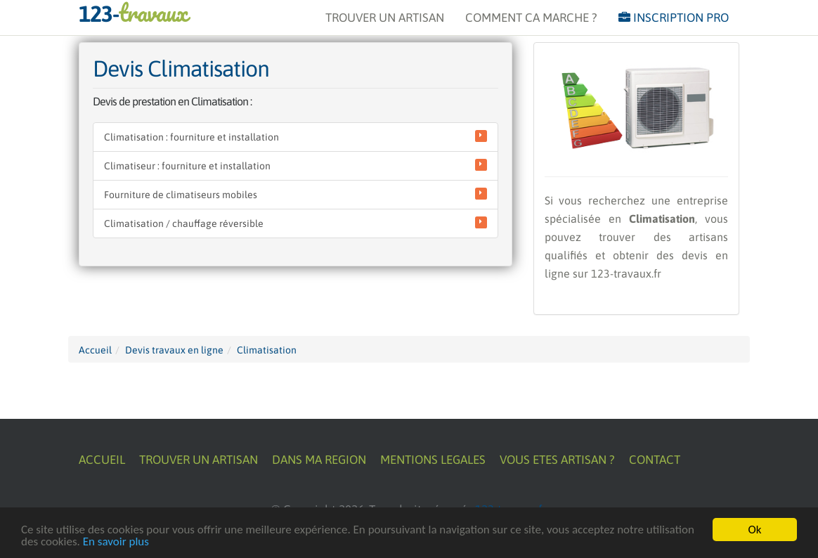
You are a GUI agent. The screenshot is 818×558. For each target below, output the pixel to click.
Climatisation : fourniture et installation (295, 136)
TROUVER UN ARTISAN (384, 18)
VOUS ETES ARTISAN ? (557, 460)
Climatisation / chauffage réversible (295, 222)
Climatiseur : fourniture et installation (295, 165)
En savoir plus (116, 542)
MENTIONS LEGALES (433, 460)
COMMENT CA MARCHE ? (531, 18)
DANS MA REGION (319, 460)
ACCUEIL (102, 460)
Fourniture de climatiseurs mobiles (295, 194)
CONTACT (654, 460)
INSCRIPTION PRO (673, 18)
